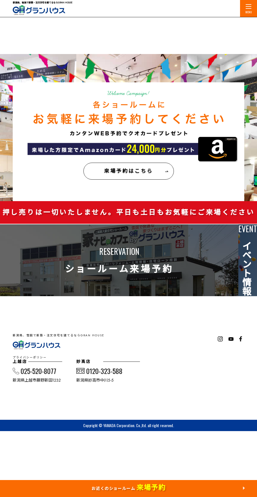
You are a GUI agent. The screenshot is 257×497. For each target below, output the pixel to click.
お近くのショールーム (128, 487)
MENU (248, 9)
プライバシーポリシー (35, 405)
